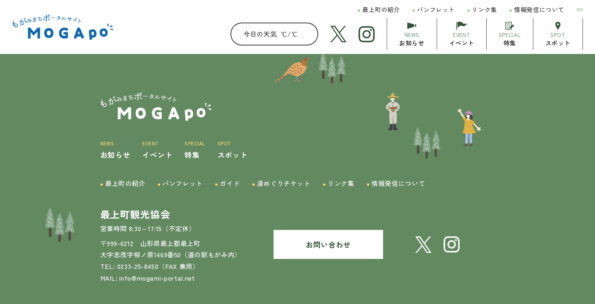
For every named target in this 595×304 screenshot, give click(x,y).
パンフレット (433, 9)
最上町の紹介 (378, 9)
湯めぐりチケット (281, 183)
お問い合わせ (328, 244)
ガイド (227, 183)
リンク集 (482, 9)
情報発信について (536, 9)
